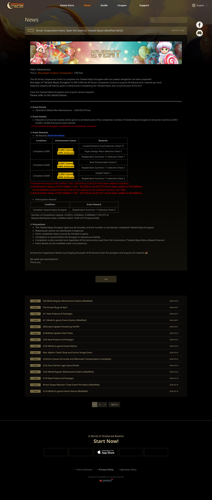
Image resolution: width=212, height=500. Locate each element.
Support (146, 5)
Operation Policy (128, 479)
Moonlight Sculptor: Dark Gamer (16, 5)
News (87, 5)
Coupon (124, 5)
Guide (104, 5)
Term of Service (84, 479)
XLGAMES (106, 491)
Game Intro (66, 5)
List (106, 285)
